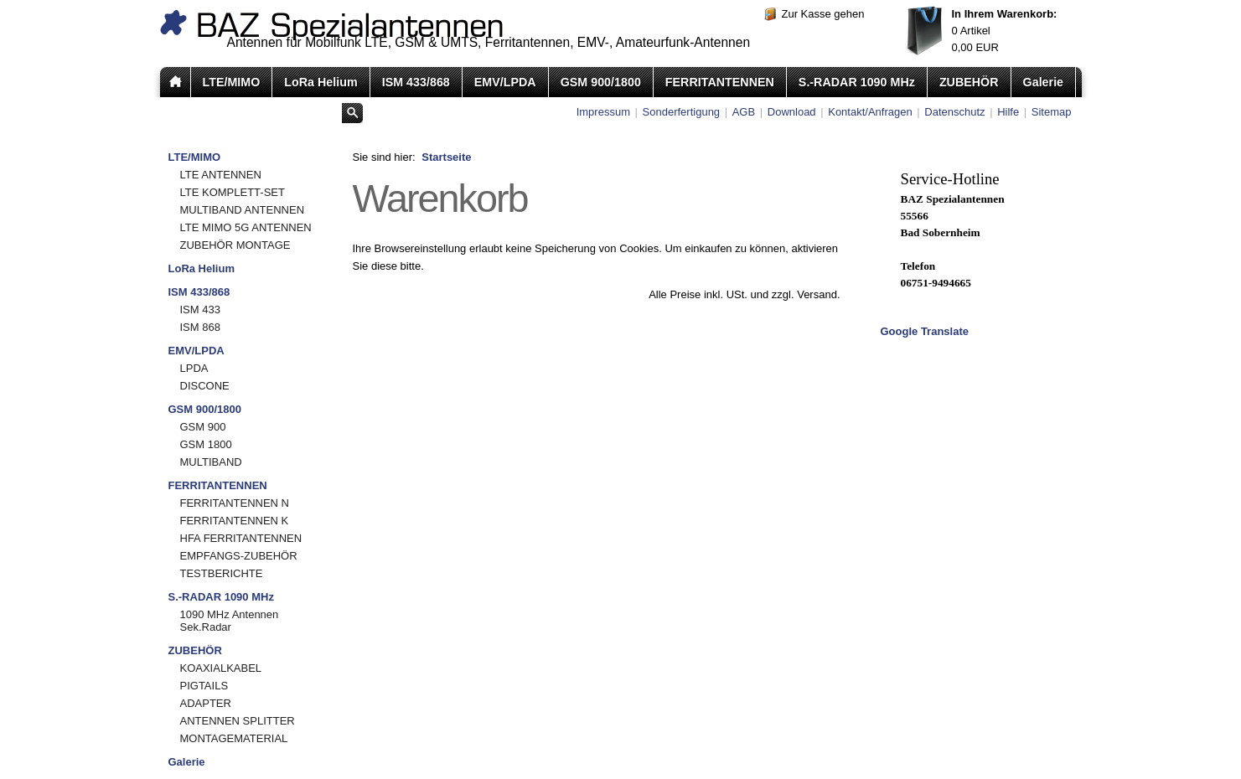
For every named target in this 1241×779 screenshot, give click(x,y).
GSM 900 (203, 426)
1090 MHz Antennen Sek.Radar (229, 620)
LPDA (194, 368)
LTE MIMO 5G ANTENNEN (246, 227)
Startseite (446, 157)
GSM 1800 (206, 444)
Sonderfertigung (682, 112)
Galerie (1043, 82)
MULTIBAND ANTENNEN (242, 210)
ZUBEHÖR (969, 82)
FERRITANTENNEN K (234, 520)
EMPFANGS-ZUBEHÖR (238, 555)
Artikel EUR (1004, 31)
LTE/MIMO (232, 82)
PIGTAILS (204, 685)
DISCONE (205, 385)
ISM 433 (200, 309)
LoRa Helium (320, 82)
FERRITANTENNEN (719, 82)
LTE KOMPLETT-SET (232, 192)
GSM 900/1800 (601, 82)
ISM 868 (200, 327)
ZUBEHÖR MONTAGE (235, 245)
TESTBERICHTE (221, 573)
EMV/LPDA (505, 82)
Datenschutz (954, 112)
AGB (743, 112)
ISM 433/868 (416, 82)
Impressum (603, 112)
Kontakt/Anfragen (870, 112)
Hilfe (1008, 112)
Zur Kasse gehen (823, 14)
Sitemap (1052, 112)
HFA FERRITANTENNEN (241, 538)
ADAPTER (205, 703)
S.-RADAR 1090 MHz (857, 82)
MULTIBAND (211, 462)
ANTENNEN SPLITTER (237, 721)
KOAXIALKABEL (221, 668)
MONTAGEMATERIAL (234, 738)
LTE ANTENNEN (220, 174)
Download (792, 112)
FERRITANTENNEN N (234, 503)
